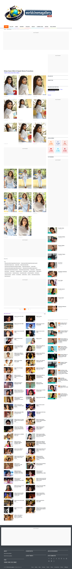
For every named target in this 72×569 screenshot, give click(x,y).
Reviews (22, 26)
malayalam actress (19, 271)
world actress (25, 271)
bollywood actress (32, 271)
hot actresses (18, 274)
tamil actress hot (7, 276)
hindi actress (7, 271)
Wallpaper (66, 567)
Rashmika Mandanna (51, 382)
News (16, 26)
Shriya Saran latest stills (24, 264)
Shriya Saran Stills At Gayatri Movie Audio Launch (29, 263)
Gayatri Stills (17, 264)
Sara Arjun (50, 390)
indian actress (38, 271)
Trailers (28, 26)
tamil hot (13, 274)
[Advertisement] (36, 41)
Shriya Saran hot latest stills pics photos (11, 269)
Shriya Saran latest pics (26, 266)
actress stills (33, 266)
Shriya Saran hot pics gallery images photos (30, 268)
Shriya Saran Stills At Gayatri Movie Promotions (12, 263)
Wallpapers (53, 26)
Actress (49, 232)
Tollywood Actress (8, 274)
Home (6, 26)
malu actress (12, 271)
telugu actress (38, 269)
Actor (9, 562)
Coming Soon (40, 26)
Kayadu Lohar (50, 327)
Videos (33, 26)
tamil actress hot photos (36, 274)
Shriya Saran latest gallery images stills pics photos (13, 268)
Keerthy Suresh (50, 398)
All (44, 313)
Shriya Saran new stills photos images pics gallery (13, 266)
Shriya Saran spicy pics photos (24, 269)
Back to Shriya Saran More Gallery (11, 72)
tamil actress (32, 269)
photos (29, 274)
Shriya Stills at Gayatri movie (9, 264)
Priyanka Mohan (50, 335)
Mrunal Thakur (50, 343)
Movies (46, 26)
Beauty (15, 562)
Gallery (11, 26)
